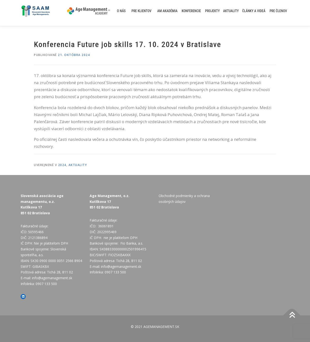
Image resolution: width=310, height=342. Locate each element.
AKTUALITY (231, 11)
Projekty (212, 11)
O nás (121, 11)
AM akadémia (167, 11)
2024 (62, 165)
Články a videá (253, 11)
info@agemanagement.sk (52, 278)
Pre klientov (142, 11)
